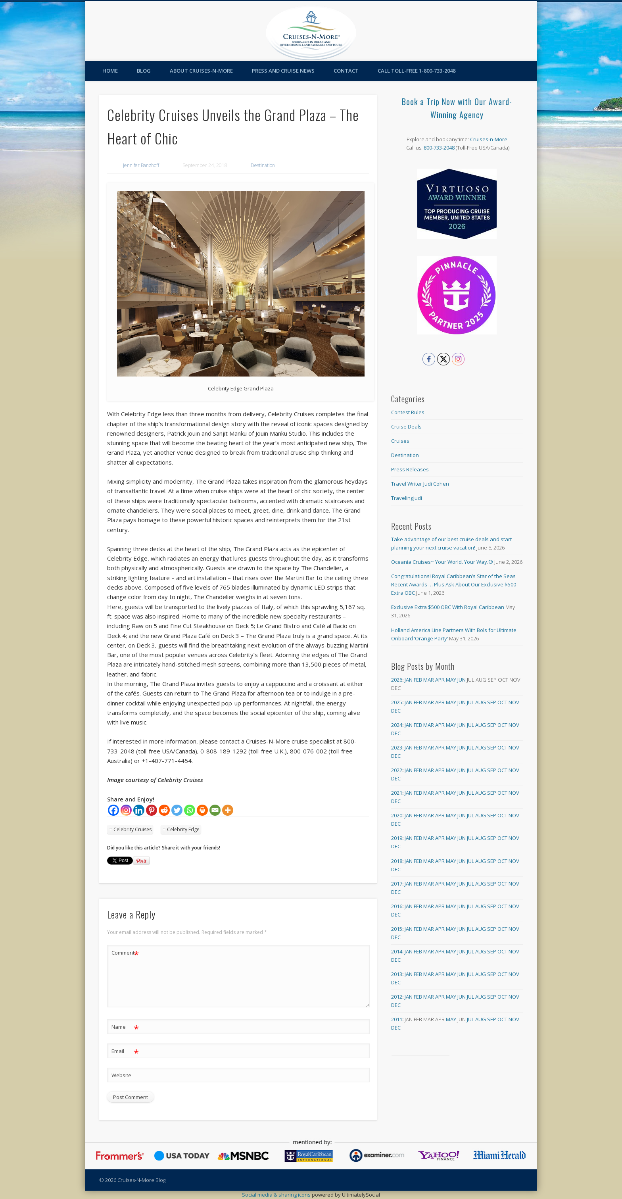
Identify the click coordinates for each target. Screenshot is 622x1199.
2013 (396, 974)
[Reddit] (164, 810)
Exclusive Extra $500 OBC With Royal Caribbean (447, 607)
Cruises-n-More (488, 139)
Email (125, 1051)
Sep (491, 702)
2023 (396, 747)
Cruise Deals (406, 426)
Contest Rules (407, 412)
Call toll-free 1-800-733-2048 (416, 70)
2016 (396, 906)
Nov (514, 702)
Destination (263, 165)
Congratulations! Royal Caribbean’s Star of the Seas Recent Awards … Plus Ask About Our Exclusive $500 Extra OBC (453, 584)
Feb (418, 679)
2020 (396, 815)
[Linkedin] (138, 810)
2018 (396, 861)
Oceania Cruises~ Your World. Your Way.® (442, 561)
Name (125, 1027)
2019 (396, 838)
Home (110, 70)
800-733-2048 (439, 147)
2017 (396, 883)
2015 (396, 928)
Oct (502, 702)
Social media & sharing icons (277, 1194)
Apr (440, 679)
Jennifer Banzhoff (141, 165)
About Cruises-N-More (201, 70)
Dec (396, 710)
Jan (409, 679)
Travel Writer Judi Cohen (420, 483)
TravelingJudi (406, 498)
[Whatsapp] (189, 810)
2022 (396, 770)
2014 (396, 951)
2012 (396, 996)
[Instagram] (126, 810)
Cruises (400, 440)
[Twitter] (176, 810)
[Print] (202, 810)
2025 (396, 702)
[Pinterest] (151, 810)
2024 (396, 724)
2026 (396, 679)
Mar (428, 679)
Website (121, 1075)
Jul (470, 702)
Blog (144, 70)
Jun (461, 679)
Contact (346, 70)
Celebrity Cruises (132, 829)
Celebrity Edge (183, 829)
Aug (480, 702)
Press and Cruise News (283, 70)
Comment (125, 953)
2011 (396, 1019)
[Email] (215, 810)
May (451, 679)
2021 (396, 792)
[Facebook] (113, 810)
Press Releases (410, 469)
